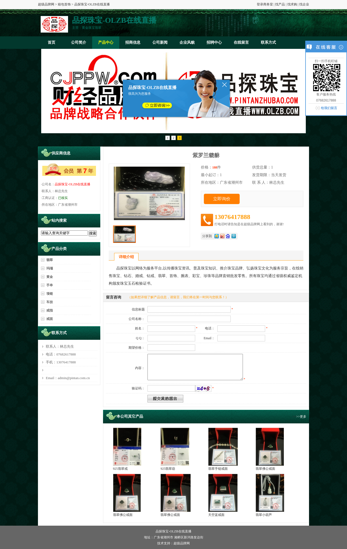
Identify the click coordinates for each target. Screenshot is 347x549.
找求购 (292, 4)
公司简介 (78, 42)
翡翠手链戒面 (218, 469)
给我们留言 (329, 108)
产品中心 (105, 42)
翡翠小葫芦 (264, 515)
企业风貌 (187, 42)
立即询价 (221, 198)
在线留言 (241, 42)
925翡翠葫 (167, 469)
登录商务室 (265, 4)
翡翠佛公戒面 (265, 469)
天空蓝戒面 (216, 515)
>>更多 (301, 416)
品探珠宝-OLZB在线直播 (72, 184)
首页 (51, 42)
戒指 (49, 310)
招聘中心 (214, 42)
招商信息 (132, 42)
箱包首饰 (64, 4)
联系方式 (268, 42)
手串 (49, 285)
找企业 (304, 4)
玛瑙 (49, 268)
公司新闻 (160, 42)
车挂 (49, 302)
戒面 (49, 319)
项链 (49, 294)
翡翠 (49, 260)
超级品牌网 (46, 4)
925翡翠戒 (120, 469)
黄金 (49, 277)
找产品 (280, 4)
